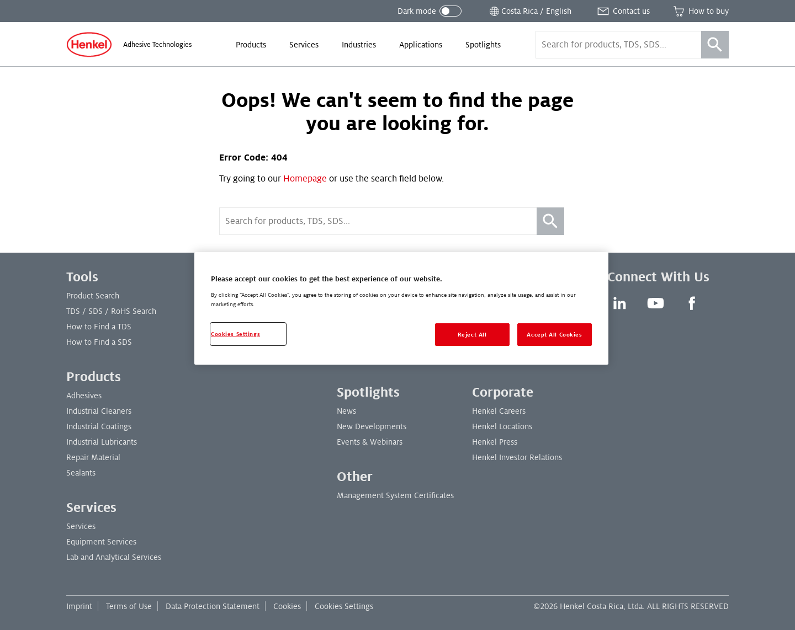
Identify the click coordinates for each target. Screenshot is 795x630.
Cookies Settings (344, 606)
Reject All (472, 335)
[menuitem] (251, 44)
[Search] (715, 44)
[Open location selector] (529, 11)
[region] (401, 308)
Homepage (305, 179)
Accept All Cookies (554, 335)
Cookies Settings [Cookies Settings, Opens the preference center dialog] (235, 334)
